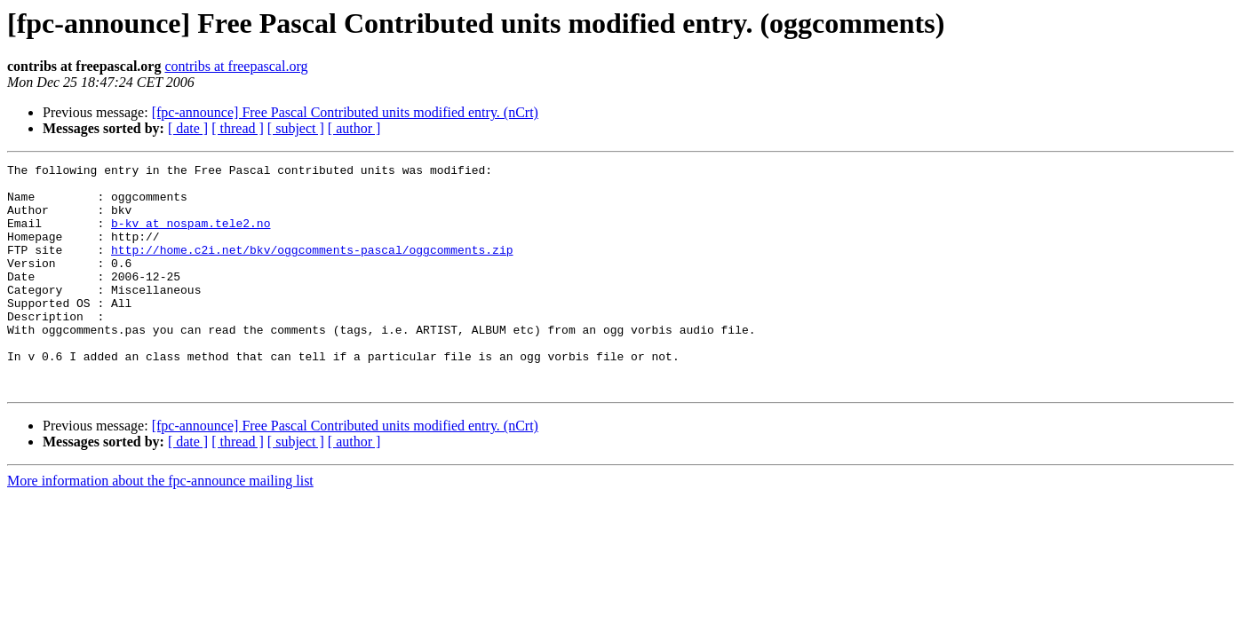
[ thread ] (237, 128)
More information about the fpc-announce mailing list (160, 525)
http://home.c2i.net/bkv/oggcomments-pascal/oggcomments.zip (312, 268)
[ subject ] (295, 128)
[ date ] (188, 128)
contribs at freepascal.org (235, 66)
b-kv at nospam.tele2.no (190, 236)
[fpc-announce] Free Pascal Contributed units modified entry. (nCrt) (345, 112)
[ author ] (354, 128)
